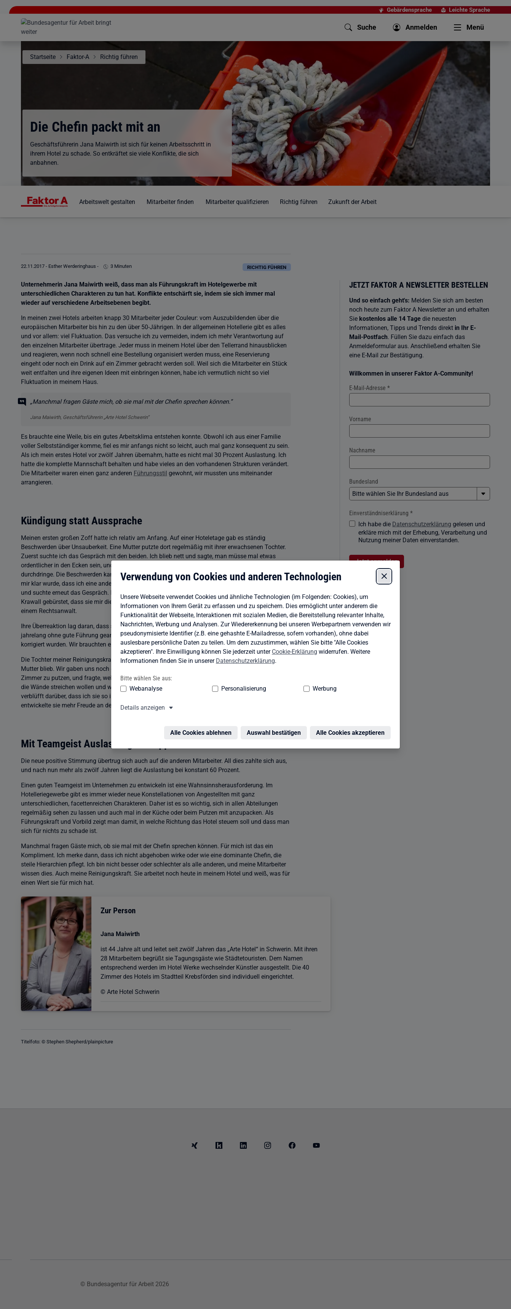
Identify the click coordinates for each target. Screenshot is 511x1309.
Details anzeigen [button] (140, 701)
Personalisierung (220, 682)
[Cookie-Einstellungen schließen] (386, 570)
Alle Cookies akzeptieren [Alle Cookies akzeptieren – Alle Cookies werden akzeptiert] (352, 722)
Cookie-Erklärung (292, 645)
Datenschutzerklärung (243, 654)
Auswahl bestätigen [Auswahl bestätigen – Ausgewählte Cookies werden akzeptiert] (276, 722)
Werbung (280, 682)
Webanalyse (144, 682)
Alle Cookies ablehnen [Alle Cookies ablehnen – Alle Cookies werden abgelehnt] (202, 722)
